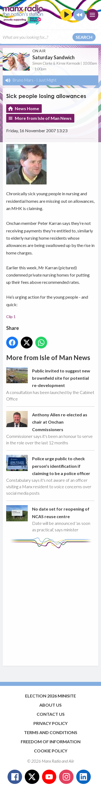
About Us (50, 704)
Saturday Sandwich (53, 57)
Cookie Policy (50, 750)
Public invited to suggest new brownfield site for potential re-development (61, 378)
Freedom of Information (51, 741)
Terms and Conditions (50, 732)
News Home (27, 108)
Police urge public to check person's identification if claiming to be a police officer (61, 466)
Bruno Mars (23, 80)
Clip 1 (11, 316)
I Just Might (46, 80)
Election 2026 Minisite (50, 695)
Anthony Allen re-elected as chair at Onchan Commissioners (59, 422)
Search (84, 37)
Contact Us (51, 714)
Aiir (71, 761)
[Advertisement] (50, 604)
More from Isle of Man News (43, 118)
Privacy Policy (50, 723)
